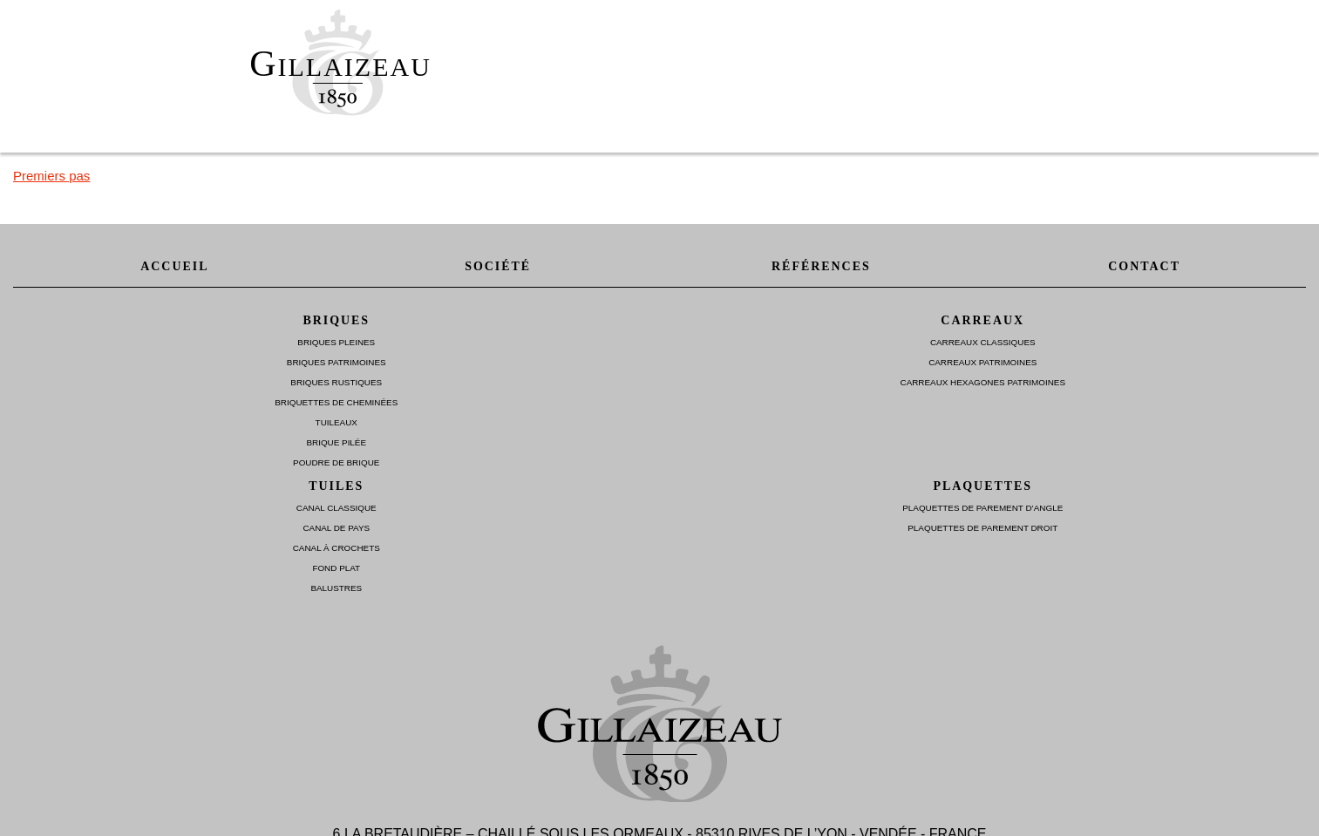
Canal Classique (336, 508)
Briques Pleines (336, 342)
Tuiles (336, 486)
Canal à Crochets (336, 548)
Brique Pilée (336, 442)
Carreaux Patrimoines (982, 362)
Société (498, 266)
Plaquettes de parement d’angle (982, 508)
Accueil (174, 266)
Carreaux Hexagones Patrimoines (983, 382)
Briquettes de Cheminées (336, 402)
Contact (1144, 266)
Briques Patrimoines (336, 362)
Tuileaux (336, 422)
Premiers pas (51, 175)
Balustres (336, 588)
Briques (336, 320)
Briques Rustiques (336, 382)
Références (821, 266)
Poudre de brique (336, 462)
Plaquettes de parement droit (982, 528)
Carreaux (982, 320)
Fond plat (336, 568)
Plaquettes (982, 486)
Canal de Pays (336, 528)
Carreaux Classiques (983, 342)
